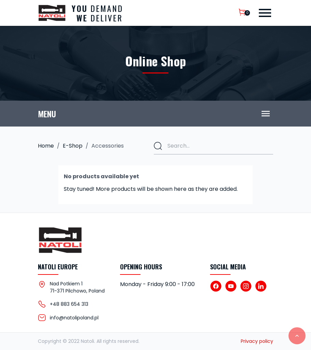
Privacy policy (257, 341)
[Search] (213, 145)
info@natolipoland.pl (74, 317)
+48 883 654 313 (69, 304)
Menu (47, 113)
